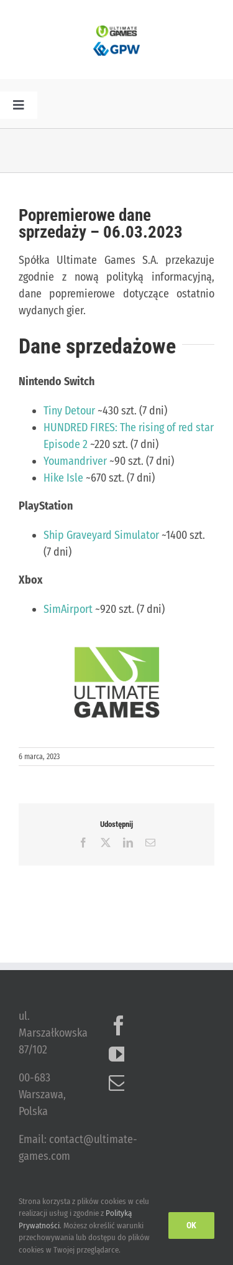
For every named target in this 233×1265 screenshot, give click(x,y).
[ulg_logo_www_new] (117, 31)
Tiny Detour (69, 411)
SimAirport (68, 609)
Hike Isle (63, 478)
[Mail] (119, 1083)
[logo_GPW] (116, 43)
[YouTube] (119, 1054)
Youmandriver (75, 461)
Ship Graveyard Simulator (101, 535)
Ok (191, 1225)
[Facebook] (119, 1025)
